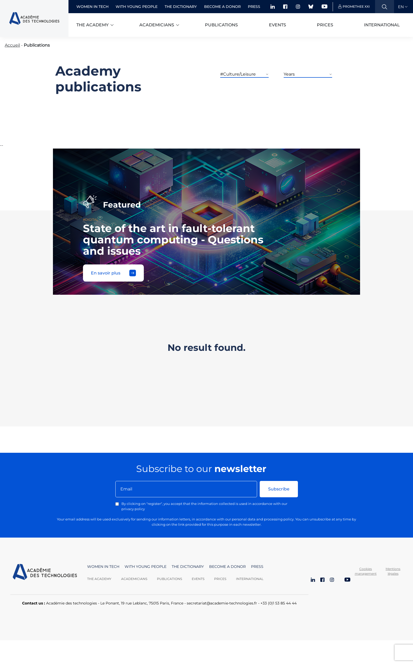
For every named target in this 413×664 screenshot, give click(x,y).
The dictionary (181, 6)
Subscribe (278, 488)
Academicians (156, 24)
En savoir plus (113, 273)
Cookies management (366, 571)
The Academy (99, 579)
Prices (325, 24)
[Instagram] (332, 580)
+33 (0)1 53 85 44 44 (278, 603)
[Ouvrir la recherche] (384, 6)
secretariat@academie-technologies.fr (222, 603)
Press (254, 6)
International (382, 24)
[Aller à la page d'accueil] (44, 572)
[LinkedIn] (313, 580)
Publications (221, 24)
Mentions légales (393, 571)
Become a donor (222, 6)
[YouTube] (347, 580)
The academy (92, 24)
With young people (137, 6)
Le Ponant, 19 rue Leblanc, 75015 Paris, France (141, 603)
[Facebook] (322, 580)
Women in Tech (92, 6)
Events (277, 24)
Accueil (12, 45)
